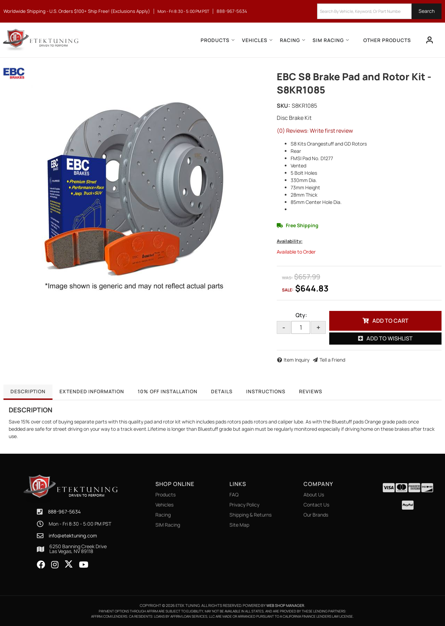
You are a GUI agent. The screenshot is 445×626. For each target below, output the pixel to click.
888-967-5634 (64, 511)
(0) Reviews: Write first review (315, 130)
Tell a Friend (332, 359)
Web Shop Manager (285, 605)
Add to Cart (390, 320)
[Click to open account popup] (429, 40)
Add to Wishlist (389, 338)
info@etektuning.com (73, 535)
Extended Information (92, 391)
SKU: (283, 105)
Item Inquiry (296, 359)
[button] (379, 11)
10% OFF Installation (169, 391)
